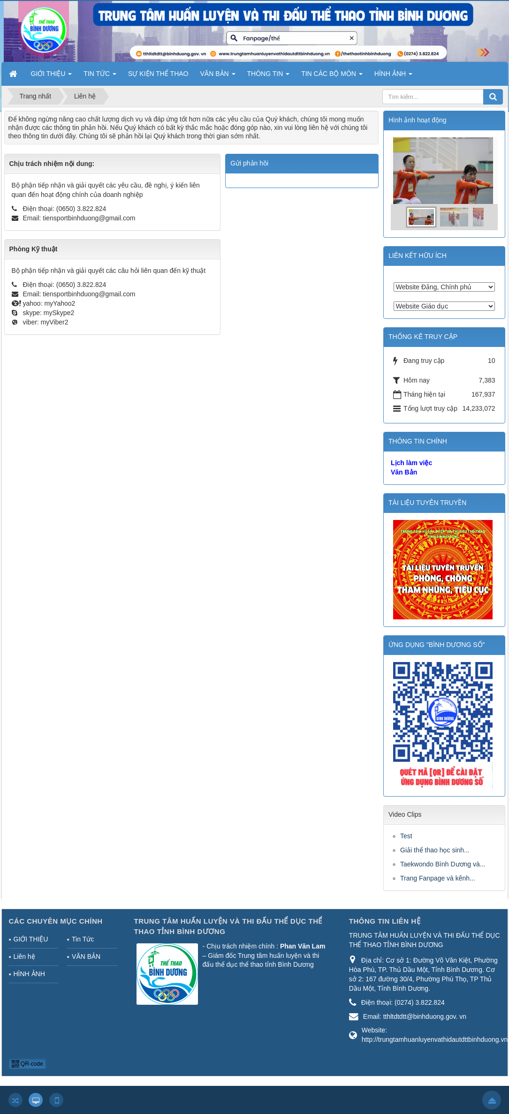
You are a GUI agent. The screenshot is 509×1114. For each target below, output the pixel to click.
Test (406, 836)
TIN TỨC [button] (100, 76)
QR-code (27, 1064)
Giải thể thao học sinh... (435, 850)
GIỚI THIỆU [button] (51, 76)
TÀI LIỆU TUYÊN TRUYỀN (427, 502)
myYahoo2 (59, 303)
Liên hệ (24, 956)
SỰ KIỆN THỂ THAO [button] (158, 73)
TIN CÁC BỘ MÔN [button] (332, 76)
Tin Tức (83, 939)
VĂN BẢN (86, 956)
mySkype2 (59, 312)
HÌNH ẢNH (29, 974)
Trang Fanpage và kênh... (437, 878)
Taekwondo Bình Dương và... (442, 864)
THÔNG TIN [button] (268, 76)
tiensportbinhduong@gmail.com (89, 218)
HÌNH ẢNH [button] (393, 76)
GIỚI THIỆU (31, 939)
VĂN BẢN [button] (218, 76)
